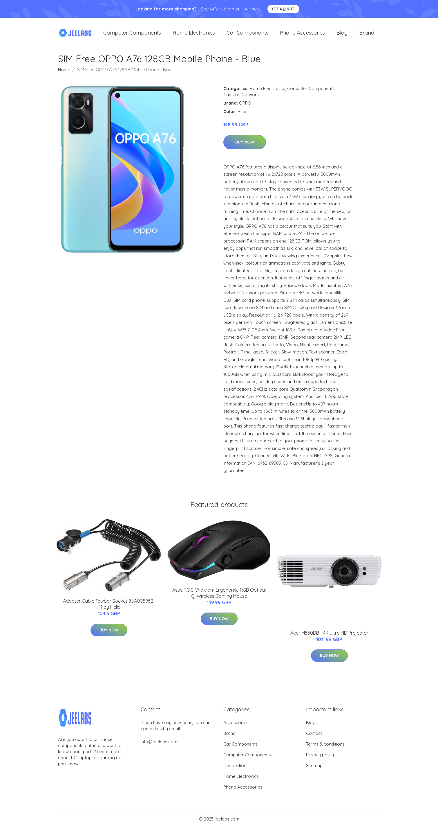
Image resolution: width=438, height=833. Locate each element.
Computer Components (132, 34)
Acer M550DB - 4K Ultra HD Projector (329, 637)
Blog (341, 34)
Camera (231, 98)
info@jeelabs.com (159, 745)
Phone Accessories (302, 34)
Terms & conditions (325, 748)
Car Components (247, 34)
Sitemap (314, 769)
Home (64, 73)
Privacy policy (320, 759)
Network (250, 98)
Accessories (236, 726)
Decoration (234, 769)
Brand (366, 34)
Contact (314, 737)
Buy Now (244, 146)
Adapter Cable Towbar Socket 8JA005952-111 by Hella (109, 608)
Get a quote (283, 9)
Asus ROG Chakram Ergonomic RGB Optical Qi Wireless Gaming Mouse (219, 597)
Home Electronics (194, 34)
